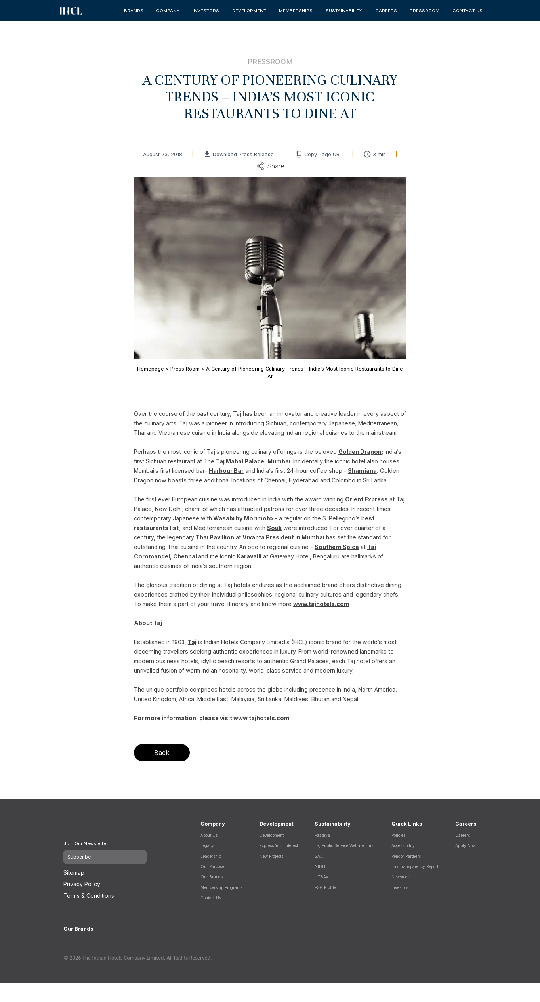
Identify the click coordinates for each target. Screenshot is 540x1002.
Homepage (150, 369)
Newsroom (401, 876)
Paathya (322, 835)
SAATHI (322, 856)
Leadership (210, 856)
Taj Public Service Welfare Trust (344, 845)
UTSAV (321, 876)
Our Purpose (212, 866)
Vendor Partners (406, 856)
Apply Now (465, 845)
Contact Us (210, 897)
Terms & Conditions (88, 891)
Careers (462, 835)
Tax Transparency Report (414, 866)
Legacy (207, 845)
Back (161, 753)
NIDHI (320, 866)
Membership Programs (221, 887)
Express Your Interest (279, 845)
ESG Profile (325, 887)
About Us (209, 835)
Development (272, 835)
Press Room (185, 369)
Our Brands (211, 876)
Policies (398, 835)
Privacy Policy (81, 880)
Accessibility (403, 845)
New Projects (271, 856)
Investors (399, 887)
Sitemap (73, 868)
